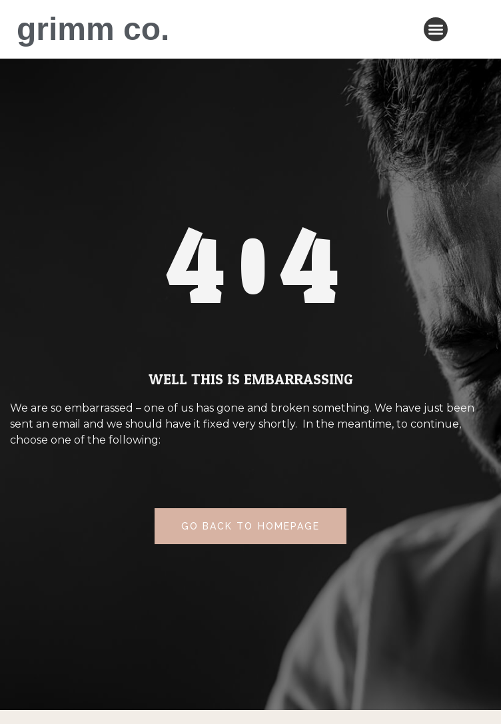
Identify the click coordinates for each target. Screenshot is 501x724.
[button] (436, 29)
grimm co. (93, 29)
